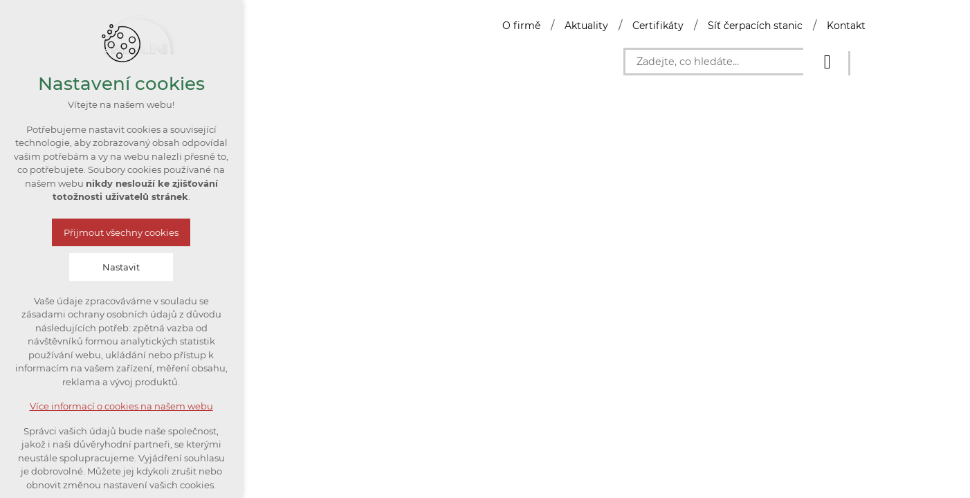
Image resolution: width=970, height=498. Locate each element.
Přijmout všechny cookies (121, 232)
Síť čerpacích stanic (755, 25)
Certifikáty (658, 25)
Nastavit (121, 267)
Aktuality (586, 25)
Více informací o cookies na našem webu (121, 406)
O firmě (521, 25)
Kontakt (846, 25)
